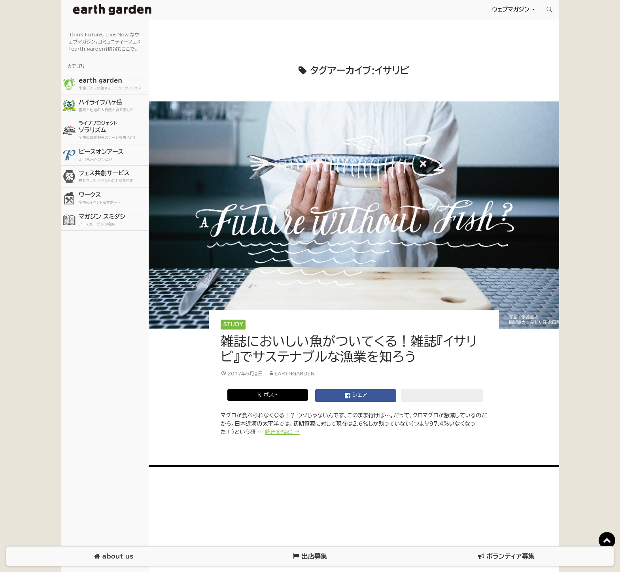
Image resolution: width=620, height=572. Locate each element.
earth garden (113, 84)
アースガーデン (112, 9)
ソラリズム (113, 130)
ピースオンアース (113, 155)
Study (233, 324)
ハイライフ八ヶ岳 (113, 105)
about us (113, 556)
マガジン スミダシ (113, 220)
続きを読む (282, 432)
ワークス (113, 198)
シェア (355, 395)
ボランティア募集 (506, 556)
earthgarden (294, 373)
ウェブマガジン (510, 9)
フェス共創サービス (113, 176)
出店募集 (310, 556)
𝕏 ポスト (267, 395)
